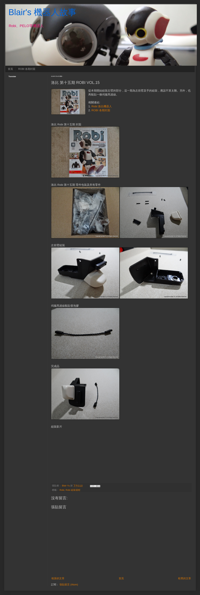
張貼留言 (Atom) (68, 584)
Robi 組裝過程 (73, 490)
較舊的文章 (184, 578)
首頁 (10, 68)
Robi (62, 490)
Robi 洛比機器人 (101, 106)
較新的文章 (58, 578)
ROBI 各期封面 (26, 68)
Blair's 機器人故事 (42, 12)
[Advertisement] (121, 566)
